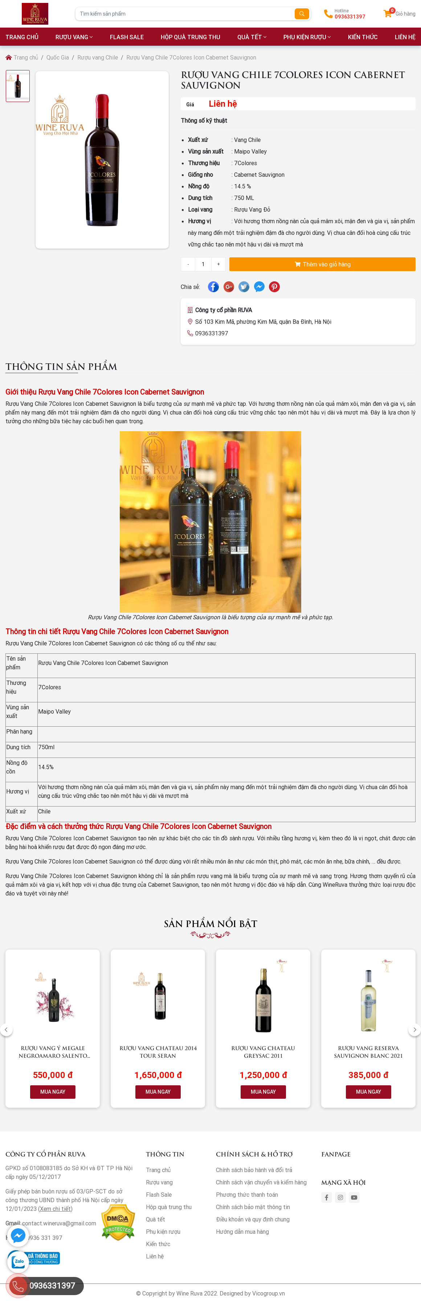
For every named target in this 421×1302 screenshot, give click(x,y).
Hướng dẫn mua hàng (242, 1231)
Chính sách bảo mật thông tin (253, 1207)
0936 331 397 (44, 1237)
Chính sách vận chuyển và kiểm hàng (261, 1182)
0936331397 (350, 17)
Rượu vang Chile (97, 57)
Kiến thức (363, 37)
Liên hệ (155, 1256)
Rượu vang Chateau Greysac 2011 (263, 1051)
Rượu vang (72, 37)
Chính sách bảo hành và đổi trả (254, 1170)
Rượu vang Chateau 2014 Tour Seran (158, 1051)
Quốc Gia (57, 57)
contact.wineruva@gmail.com (59, 1223)
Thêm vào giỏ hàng (323, 264)
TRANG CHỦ (21, 37)
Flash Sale (127, 37)
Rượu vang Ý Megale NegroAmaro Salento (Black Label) (53, 1055)
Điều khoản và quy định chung (253, 1219)
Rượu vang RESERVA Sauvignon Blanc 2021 (368, 1051)
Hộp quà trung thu (190, 37)
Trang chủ (21, 57)
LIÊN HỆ (405, 37)
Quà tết (249, 37)
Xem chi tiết (55, 1208)
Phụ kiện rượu (304, 37)
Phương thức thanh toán (247, 1194)
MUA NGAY (52, 1092)
